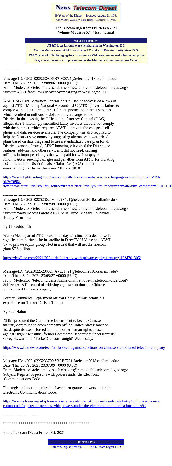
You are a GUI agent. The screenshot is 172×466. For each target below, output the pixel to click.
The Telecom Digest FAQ (105, 446)
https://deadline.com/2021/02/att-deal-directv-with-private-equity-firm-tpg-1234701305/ (72, 258)
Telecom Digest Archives (67, 446)
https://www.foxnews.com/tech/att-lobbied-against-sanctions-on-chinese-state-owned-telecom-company (84, 347)
